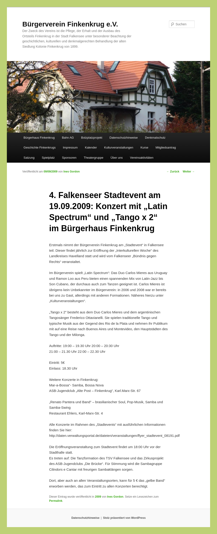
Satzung (29, 157)
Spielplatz (48, 157)
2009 (98, 496)
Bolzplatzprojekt (91, 137)
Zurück (173, 171)
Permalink (55, 500)
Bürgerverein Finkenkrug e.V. (70, 24)
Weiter (189, 171)
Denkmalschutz (155, 137)
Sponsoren (69, 157)
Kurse (144, 147)
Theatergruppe (93, 157)
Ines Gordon (72, 171)
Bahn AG (68, 137)
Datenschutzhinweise (124, 137)
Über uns (117, 157)
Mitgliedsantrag (166, 147)
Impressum (70, 147)
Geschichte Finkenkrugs (39, 147)
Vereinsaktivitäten (141, 157)
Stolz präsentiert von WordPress (124, 517)
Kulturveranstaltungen (118, 147)
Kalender (91, 147)
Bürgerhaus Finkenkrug (39, 137)
